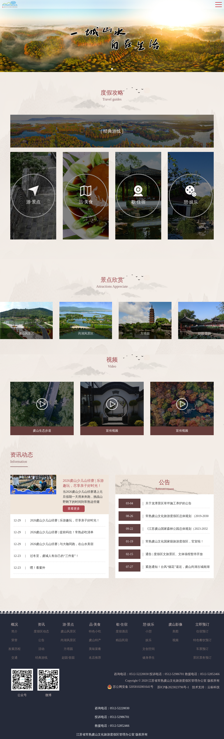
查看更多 (74, 508)
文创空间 (148, 649)
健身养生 (148, 657)
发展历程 (14, 649)
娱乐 (148, 640)
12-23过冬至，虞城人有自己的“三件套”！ (46, 556)
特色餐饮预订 (202, 640)
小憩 (148, 631)
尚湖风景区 (68, 640)
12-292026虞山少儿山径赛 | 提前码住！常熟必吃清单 (53, 532)
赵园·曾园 (68, 657)
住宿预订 (202, 631)
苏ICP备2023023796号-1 (173, 687)
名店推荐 (95, 657)
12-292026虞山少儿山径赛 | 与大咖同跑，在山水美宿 (53, 544)
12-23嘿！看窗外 (29, 567)
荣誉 (14, 640)
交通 (14, 657)
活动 (41, 649)
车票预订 (202, 649)
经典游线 (41, 657)
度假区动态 (41, 631)
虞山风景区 (68, 631)
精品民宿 (122, 640)
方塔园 (68, 649)
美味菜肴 (95, 649)
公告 (41, 640)
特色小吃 (95, 631)
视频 (175, 640)
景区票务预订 (202, 657)
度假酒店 (122, 631)
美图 (175, 631)
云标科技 (213, 687)
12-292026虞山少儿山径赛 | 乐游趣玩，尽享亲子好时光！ (57, 520)
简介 (14, 631)
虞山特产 (95, 640)
